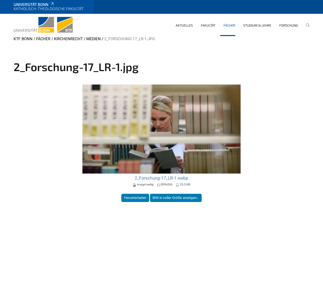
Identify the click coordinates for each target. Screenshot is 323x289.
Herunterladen (135, 198)
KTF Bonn (23, 38)
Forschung (288, 25)
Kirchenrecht (68, 38)
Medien (93, 38)
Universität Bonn (34, 4)
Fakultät (208, 25)
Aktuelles (184, 25)
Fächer (229, 25)
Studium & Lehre (257, 25)
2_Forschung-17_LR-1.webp (161, 178)
